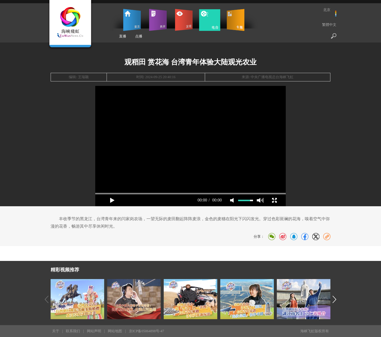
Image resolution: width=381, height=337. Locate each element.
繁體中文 (329, 25)
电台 (209, 20)
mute (232, 200)
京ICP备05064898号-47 (146, 331)
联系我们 (73, 331)
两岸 (157, 20)
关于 (55, 331)
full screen (274, 200)
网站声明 (94, 331)
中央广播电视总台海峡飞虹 (272, 77)
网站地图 (115, 331)
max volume (260, 200)
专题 (235, 20)
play (112, 200)
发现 (183, 20)
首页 (132, 20)
